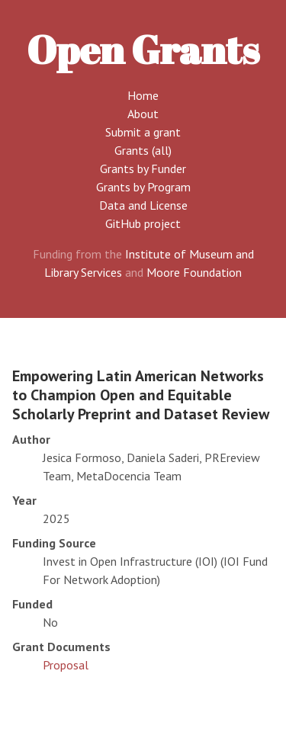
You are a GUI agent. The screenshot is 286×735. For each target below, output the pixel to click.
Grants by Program (143, 186)
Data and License (143, 205)
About (143, 113)
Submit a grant (143, 132)
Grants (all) (143, 150)
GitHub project (143, 223)
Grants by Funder (143, 168)
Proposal (65, 664)
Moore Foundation (194, 272)
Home (143, 95)
